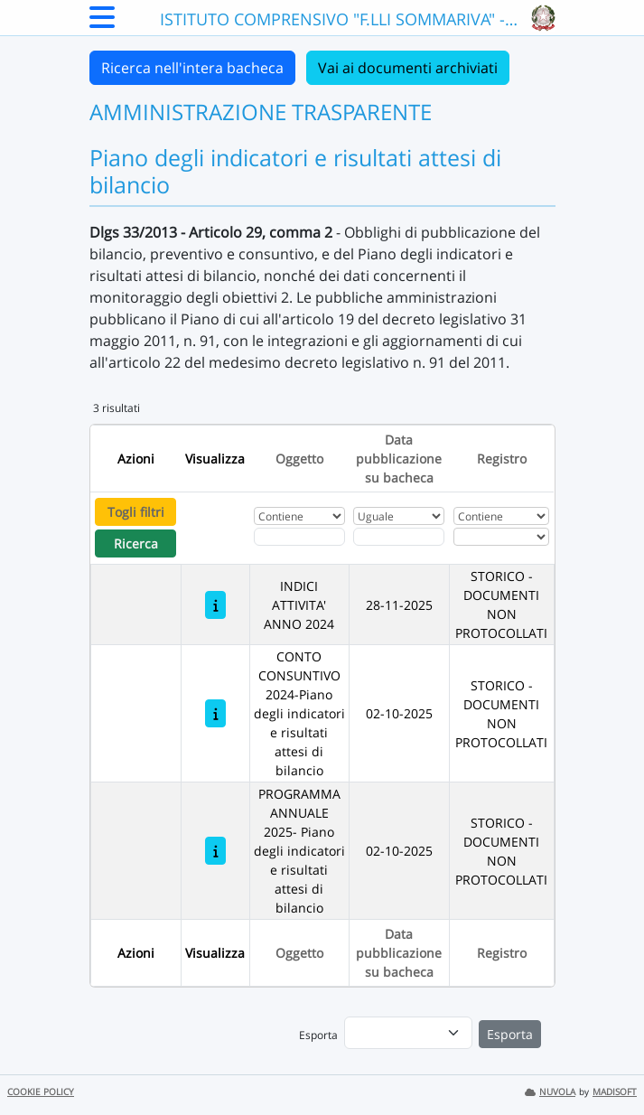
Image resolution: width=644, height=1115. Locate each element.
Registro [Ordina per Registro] (502, 458)
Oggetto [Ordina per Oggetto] (299, 458)
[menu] (408, 1033)
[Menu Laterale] (102, 23)
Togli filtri (135, 511)
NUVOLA (550, 1092)
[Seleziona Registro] (501, 537)
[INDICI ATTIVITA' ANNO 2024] (215, 605)
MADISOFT (615, 1092)
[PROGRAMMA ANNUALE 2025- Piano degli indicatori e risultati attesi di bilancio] (215, 851)
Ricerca (136, 543)
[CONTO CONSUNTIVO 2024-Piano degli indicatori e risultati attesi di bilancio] (215, 713)
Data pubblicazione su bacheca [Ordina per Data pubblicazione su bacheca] (399, 458)
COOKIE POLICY (40, 1092)
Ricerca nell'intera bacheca (192, 68)
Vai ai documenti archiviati (408, 68)
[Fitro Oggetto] (299, 537)
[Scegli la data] (398, 537)
